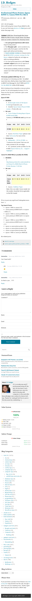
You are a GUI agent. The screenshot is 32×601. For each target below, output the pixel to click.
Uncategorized (8, 557)
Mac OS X (9, 474)
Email (2, 321)
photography (7, 548)
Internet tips (8, 484)
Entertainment (8, 516)
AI (5, 458)
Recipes (6, 550)
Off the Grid (8, 494)
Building (8, 535)
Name (3, 315)
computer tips (9, 471)
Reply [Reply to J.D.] (5, 272)
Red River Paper (18, 134)
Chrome (7, 466)
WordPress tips (9, 510)
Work (5, 559)
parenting (6, 546)
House (7, 483)
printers (23, 244)
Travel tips (8, 506)
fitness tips (8, 481)
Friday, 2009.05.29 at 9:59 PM (15, 277)
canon (6, 244)
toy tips (7, 504)
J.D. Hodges (9, 382)
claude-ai (6, 512)
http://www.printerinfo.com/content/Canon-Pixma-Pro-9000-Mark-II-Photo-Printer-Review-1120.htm (18, 164)
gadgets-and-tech (9, 537)
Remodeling (8, 542)
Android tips (8, 460)
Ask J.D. (7, 241)
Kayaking (7, 523)
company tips (9, 469)
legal (6, 488)
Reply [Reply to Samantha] (3, 262)
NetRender (8, 562)
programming (9, 498)
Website (3, 327)
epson (10, 244)
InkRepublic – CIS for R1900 (16, 140)
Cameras (7, 530)
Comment (4, 297)
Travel (5, 552)
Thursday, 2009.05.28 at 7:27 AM (14, 266)
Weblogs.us (8, 564)
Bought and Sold (10, 528)
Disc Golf (7, 519)
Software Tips (9, 500)
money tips (8, 490)
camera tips (8, 462)
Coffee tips (8, 468)
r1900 (27, 244)
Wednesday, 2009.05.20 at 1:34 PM (17, 256)
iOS (6, 486)
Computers (8, 532)
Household (7, 539)
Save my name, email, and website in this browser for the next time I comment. (16, 337)
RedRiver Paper (18, 187)
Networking (8, 492)
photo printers (16, 244)
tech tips (11, 241)
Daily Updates (8, 514)
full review (13, 136)
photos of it (19, 28)
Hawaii (7, 555)
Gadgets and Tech (9, 525)
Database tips (9, 479)
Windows (8, 508)
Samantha (4, 256)
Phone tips (8, 496)
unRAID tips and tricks (13, 476)
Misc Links (7, 544)
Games (7, 521)
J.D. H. (20, 18)
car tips (7, 464)
